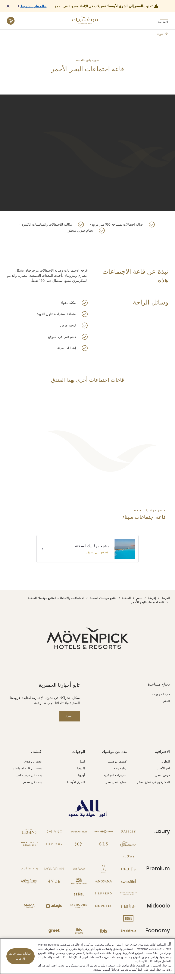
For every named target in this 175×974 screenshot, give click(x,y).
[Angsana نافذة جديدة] (103, 881)
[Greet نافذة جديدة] (54, 931)
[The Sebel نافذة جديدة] (79, 893)
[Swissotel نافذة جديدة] (128, 881)
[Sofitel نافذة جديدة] (54, 844)
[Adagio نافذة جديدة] (54, 906)
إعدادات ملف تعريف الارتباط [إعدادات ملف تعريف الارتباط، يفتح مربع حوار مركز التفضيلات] (20, 956)
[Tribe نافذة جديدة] (128, 918)
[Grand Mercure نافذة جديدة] (128, 893)
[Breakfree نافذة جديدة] (128, 931)
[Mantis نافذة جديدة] (128, 869)
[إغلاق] (170, 943)
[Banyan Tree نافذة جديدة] (79, 831)
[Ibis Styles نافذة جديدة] (79, 931)
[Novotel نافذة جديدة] (103, 906)
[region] (87, 956)
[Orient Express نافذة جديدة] (103, 831)
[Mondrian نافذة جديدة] (54, 869)
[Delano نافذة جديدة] (54, 831)
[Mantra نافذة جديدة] (128, 906)
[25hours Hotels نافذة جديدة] (79, 881)
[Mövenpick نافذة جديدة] (29, 881)
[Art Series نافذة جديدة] (79, 869)
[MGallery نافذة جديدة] (103, 869)
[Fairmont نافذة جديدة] (128, 844)
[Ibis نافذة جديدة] (103, 931)
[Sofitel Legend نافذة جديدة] (29, 831)
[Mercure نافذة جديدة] (79, 906)
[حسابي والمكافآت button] (11, 21)
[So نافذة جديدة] (79, 844)
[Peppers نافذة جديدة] (103, 893)
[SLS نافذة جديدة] (103, 844)
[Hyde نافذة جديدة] (54, 881)
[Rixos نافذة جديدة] (128, 856)
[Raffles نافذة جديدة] (128, 831)
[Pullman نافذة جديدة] (29, 869)
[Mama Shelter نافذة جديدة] (29, 906)
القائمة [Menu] (164, 22)
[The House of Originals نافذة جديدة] (29, 844)
